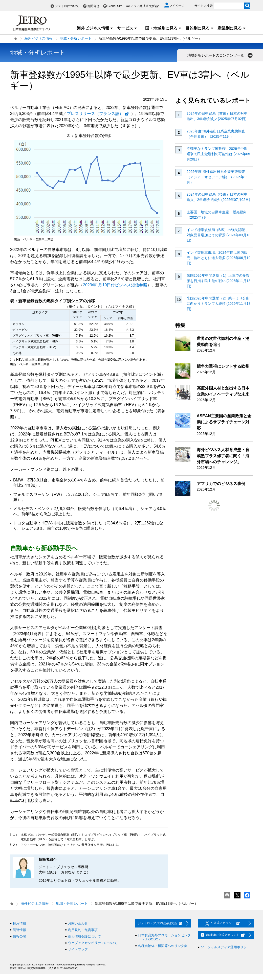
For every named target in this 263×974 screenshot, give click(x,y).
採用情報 (19, 923)
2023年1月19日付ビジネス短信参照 (115, 285)
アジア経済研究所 (144, 6)
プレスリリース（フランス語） (98, 113)
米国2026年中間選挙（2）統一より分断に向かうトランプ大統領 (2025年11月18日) (219, 303)
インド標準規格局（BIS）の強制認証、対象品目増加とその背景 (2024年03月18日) (219, 235)
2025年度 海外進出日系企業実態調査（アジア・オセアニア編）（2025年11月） (217, 177)
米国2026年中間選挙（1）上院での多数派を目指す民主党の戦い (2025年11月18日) (219, 280)
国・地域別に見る (163, 28)
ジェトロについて (67, 6)
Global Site (114, 6)
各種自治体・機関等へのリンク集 (162, 946)
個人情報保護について (84, 936)
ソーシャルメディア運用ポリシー (225, 947)
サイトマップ (78, 949)
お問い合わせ (78, 923)
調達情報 (19, 930)
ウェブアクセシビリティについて (92, 943)
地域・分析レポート (76, 38)
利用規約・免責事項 (83, 930)
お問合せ (93, 6)
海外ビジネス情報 (95, 28)
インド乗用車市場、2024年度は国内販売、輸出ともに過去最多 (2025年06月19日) (219, 257)
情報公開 (19, 936)
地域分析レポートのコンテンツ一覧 (220, 55)
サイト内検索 (203, 6)
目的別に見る (199, 28)
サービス (127, 28)
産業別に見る (231, 28)
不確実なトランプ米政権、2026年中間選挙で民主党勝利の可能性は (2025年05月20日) (218, 154)
